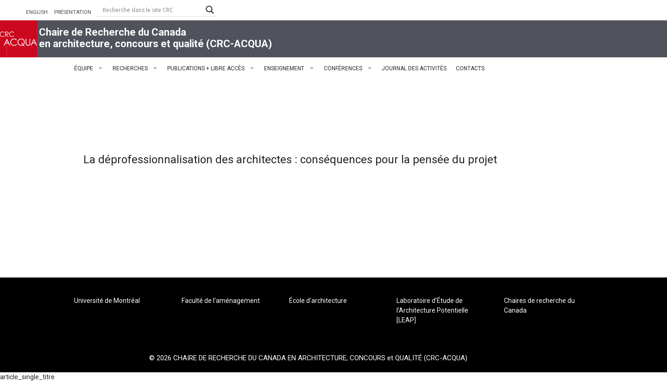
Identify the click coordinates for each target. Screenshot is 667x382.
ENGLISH (37, 12)
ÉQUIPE (91, 68)
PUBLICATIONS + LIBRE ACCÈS (213, 68)
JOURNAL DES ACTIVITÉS (414, 68)
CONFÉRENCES (350, 68)
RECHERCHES (138, 68)
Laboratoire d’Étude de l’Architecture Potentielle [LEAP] (432, 310)
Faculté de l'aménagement (221, 300)
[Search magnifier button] (209, 9)
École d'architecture (318, 300)
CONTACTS (470, 68)
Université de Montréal (107, 300)
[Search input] (152, 9)
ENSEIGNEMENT (291, 68)
